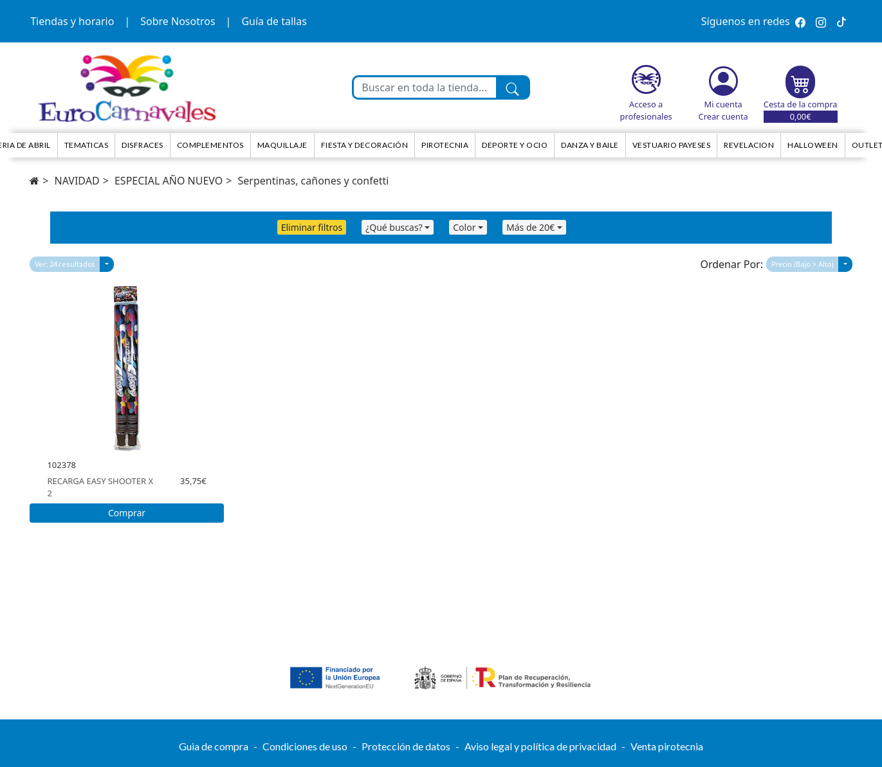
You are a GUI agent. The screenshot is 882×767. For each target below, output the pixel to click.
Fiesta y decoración (365, 145)
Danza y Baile (590, 145)
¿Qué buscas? (394, 227)
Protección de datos (406, 746)
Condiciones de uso (304, 746)
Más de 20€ (530, 227)
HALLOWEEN (812, 145)
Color (464, 227)
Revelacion (749, 145)
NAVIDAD (77, 181)
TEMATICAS (86, 145)
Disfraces (142, 145)
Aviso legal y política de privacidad (540, 746)
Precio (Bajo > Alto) (802, 264)
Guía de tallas (273, 21)
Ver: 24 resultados (65, 264)
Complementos (210, 145)
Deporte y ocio (514, 145)
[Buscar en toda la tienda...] (424, 87)
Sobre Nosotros (177, 21)
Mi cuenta (723, 104)
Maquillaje (282, 145)
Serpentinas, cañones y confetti (313, 181)
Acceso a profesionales (646, 110)
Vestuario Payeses (671, 145)
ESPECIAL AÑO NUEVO (169, 181)
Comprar (126, 513)
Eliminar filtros (311, 227)
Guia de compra (213, 746)
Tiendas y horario (72, 21)
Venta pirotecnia (666, 746)
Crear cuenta (723, 116)
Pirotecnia (444, 145)
